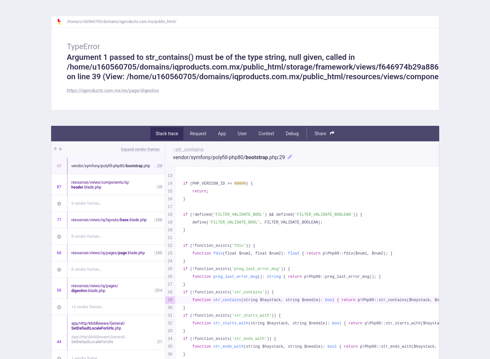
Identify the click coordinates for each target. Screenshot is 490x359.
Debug (292, 133)
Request (198, 133)
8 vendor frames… (86, 236)
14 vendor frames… (87, 307)
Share (324, 133)
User (242, 133)
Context (266, 133)
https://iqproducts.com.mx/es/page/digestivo (113, 90)
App (222, 133)
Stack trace (167, 133)
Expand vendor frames (140, 149)
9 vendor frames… (86, 203)
